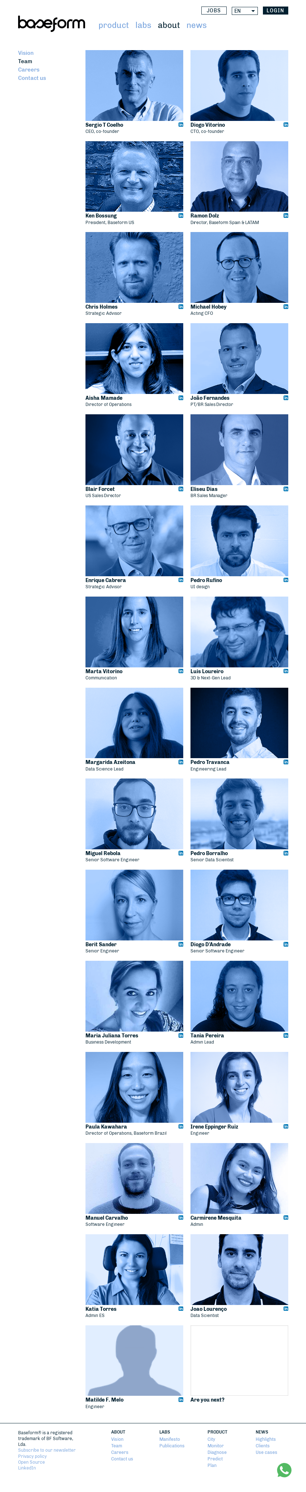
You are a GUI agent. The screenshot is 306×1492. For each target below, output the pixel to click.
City (211, 1439)
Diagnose (217, 1452)
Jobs (214, 11)
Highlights (266, 1439)
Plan (212, 1465)
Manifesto (169, 1439)
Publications (172, 1445)
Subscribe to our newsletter (47, 1450)
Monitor (216, 1445)
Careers (28, 69)
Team (25, 61)
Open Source (31, 1462)
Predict (215, 1458)
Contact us (32, 78)
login (275, 11)
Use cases (266, 1452)
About (169, 25)
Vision (26, 53)
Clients (263, 1445)
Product (113, 25)
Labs (143, 25)
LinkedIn (27, 1468)
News (196, 25)
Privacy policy (32, 1456)
